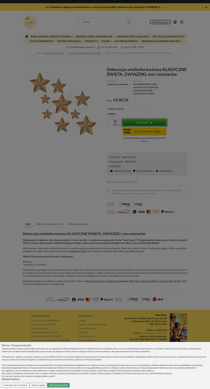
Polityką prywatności (163, 373)
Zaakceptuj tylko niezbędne (15, 385)
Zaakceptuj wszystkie (58, 385)
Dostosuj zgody (38, 385)
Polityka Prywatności (11, 379)
